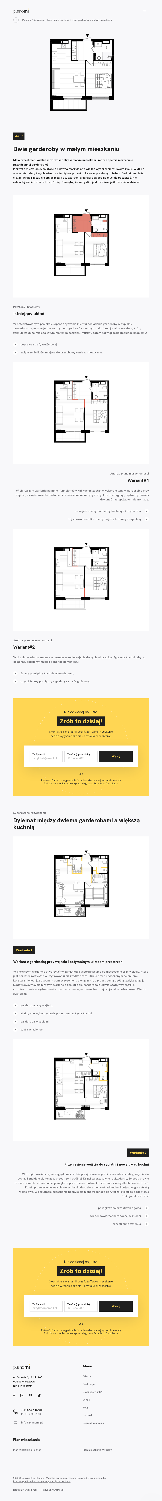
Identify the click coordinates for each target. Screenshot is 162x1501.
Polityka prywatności (52, 1489)
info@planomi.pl (32, 1422)
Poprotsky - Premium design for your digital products (42, 1481)
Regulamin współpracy (25, 1489)
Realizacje (89, 1384)
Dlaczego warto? (92, 1392)
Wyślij (116, 756)
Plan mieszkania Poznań (27, 1449)
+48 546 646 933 (32, 1410)
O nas (86, 1399)
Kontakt (87, 1415)
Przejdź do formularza (106, 783)
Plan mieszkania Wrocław (97, 1449)
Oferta (87, 1376)
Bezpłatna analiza (93, 1423)
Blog (85, 1407)
